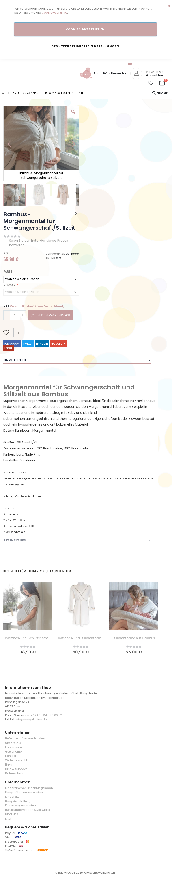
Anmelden (154, 75)
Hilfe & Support (16, 769)
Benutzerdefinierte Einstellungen (85, 46)
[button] (151, 83)
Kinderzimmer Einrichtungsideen (29, 788)
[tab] (80, 360)
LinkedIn (42, 343)
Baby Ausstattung (18, 801)
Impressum (13, 747)
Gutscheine (13, 751)
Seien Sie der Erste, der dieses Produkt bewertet (39, 242)
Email (8, 348)
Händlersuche (114, 73)
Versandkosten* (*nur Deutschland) (37, 306)
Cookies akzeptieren (85, 29)
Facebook (12, 343)
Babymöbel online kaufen (24, 792)
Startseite (3, 93)
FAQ (8, 818)
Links (8, 764)
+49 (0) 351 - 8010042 (46, 715)
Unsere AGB (14, 743)
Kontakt (10, 756)
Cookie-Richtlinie (54, 12)
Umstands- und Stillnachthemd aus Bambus (80, 638)
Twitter (28, 343)
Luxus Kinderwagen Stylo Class (27, 810)
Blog (97, 73)
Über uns (11, 814)
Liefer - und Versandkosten (25, 738)
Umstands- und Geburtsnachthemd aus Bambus (27, 638)
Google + (58, 343)
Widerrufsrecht (16, 760)
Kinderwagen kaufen (20, 805)
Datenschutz (14, 773)
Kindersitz (12, 797)
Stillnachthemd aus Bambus (134, 638)
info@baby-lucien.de (31, 719)
